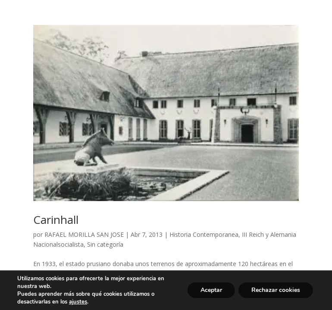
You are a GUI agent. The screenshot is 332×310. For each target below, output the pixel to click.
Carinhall (55, 219)
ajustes (78, 302)
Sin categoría (105, 244)
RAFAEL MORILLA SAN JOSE (84, 234)
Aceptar (211, 290)
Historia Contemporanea (203, 234)
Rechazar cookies (275, 290)
